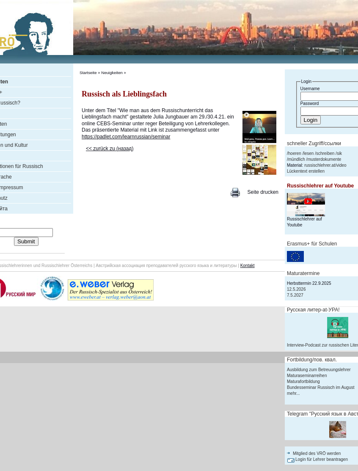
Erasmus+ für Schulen (312, 244)
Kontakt (247, 265)
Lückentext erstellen (306, 171)
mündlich (296, 159)
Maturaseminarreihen (307, 375)
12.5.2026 (296, 289)
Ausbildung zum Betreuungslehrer (319, 369)
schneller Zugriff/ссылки (314, 143)
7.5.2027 (295, 295)
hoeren (294, 153)
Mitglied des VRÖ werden (317, 453)
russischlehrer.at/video (325, 165)
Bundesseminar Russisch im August (321, 387)
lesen (308, 153)
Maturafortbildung (303, 381)
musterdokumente (324, 159)
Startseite (88, 72)
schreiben (325, 153)
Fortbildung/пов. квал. (312, 360)
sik (339, 153)
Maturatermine (303, 273)
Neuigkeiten (112, 72)
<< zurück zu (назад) (109, 148)
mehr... (293, 393)
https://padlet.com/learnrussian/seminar (126, 137)
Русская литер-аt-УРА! (313, 310)
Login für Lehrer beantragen (321, 459)
